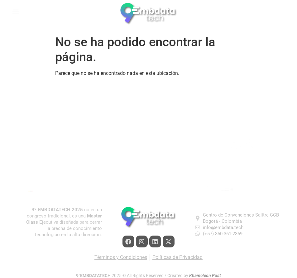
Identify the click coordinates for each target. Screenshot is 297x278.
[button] (51, 11)
